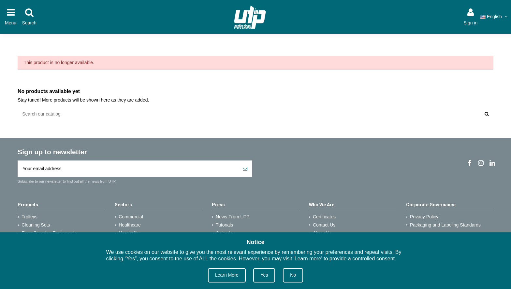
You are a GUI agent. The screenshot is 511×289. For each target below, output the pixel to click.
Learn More (227, 275)
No (293, 275)
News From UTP (232, 216)
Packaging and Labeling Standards (445, 224)
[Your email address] (128, 169)
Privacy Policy (424, 216)
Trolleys (29, 216)
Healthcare (130, 224)
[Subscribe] (245, 169)
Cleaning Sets (36, 224)
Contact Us (324, 224)
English (494, 16)
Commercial (131, 216)
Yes (264, 275)
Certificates (324, 216)
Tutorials (224, 224)
